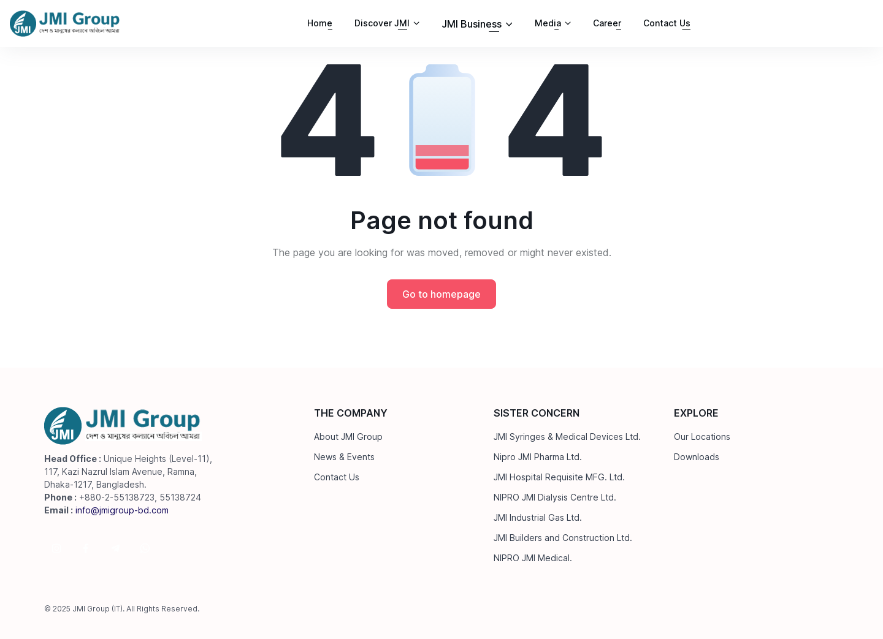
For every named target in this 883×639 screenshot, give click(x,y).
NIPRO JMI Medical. (533, 558)
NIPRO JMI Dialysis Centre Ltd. (555, 497)
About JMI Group (348, 436)
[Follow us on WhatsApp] (144, 548)
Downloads (696, 457)
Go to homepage (441, 294)
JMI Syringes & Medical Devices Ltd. (567, 436)
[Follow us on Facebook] (86, 548)
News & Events (344, 457)
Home (319, 23)
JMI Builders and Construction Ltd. (563, 537)
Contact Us (666, 23)
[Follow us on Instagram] (56, 548)
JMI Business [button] (472, 24)
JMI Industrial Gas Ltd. (538, 517)
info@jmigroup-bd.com (122, 510)
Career (607, 23)
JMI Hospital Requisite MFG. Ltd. (559, 477)
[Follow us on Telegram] (115, 548)
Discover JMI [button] (382, 23)
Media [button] (548, 23)
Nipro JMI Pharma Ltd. (538, 457)
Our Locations (702, 436)
